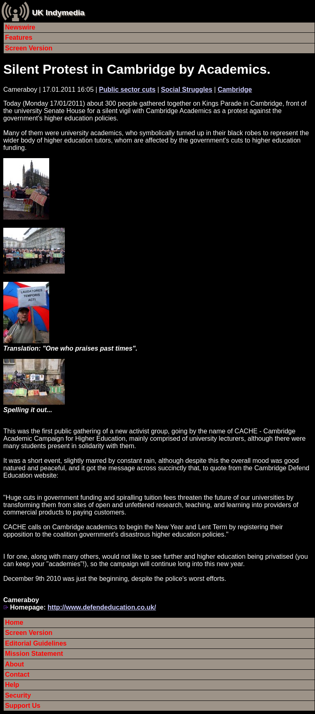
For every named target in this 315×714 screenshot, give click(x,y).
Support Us (22, 705)
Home (14, 622)
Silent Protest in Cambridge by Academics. (136, 69)
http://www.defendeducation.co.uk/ (102, 607)
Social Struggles (186, 89)
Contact (17, 674)
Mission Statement (34, 653)
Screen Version (28, 48)
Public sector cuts (127, 89)
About (14, 664)
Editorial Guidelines (35, 643)
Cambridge (235, 89)
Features (18, 37)
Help (12, 684)
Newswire (20, 27)
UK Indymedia (58, 12)
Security (18, 695)
